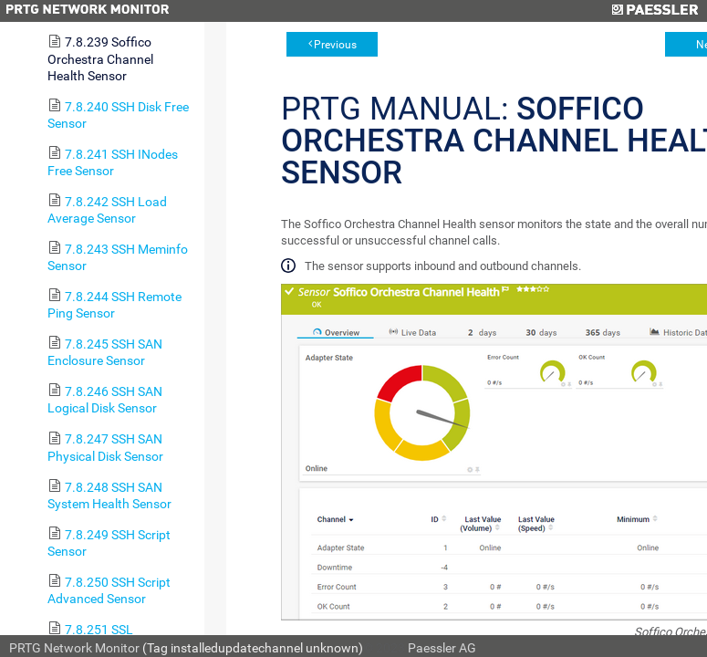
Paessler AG (442, 648)
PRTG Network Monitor (74, 648)
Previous (335, 44)
